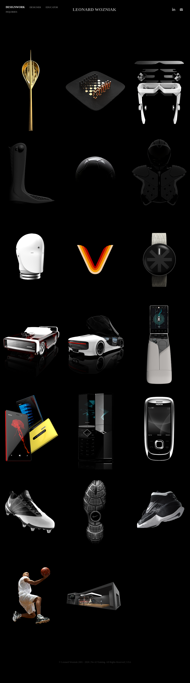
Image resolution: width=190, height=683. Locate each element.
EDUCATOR (52, 7)
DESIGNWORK (15, 7)
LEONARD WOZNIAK (94, 9)
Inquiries (11, 12)
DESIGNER (35, 7)
